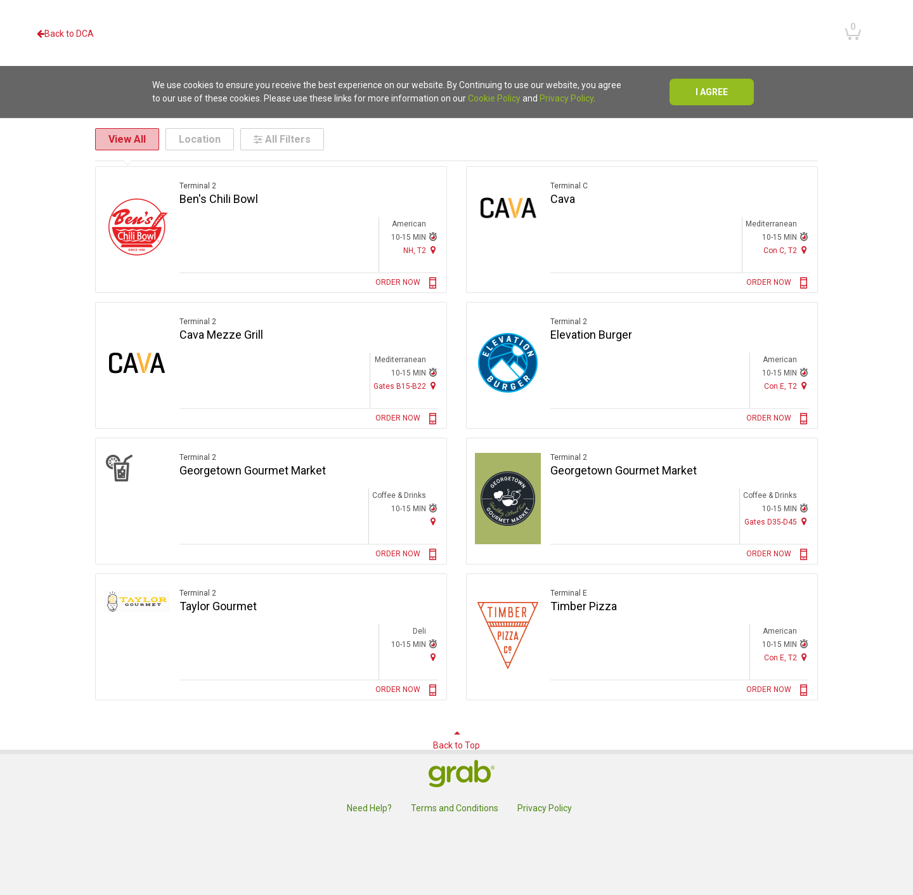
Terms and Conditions (454, 808)
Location (200, 139)
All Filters (282, 139)
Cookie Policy (494, 98)
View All (127, 139)
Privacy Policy (566, 98)
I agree (712, 92)
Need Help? (369, 808)
